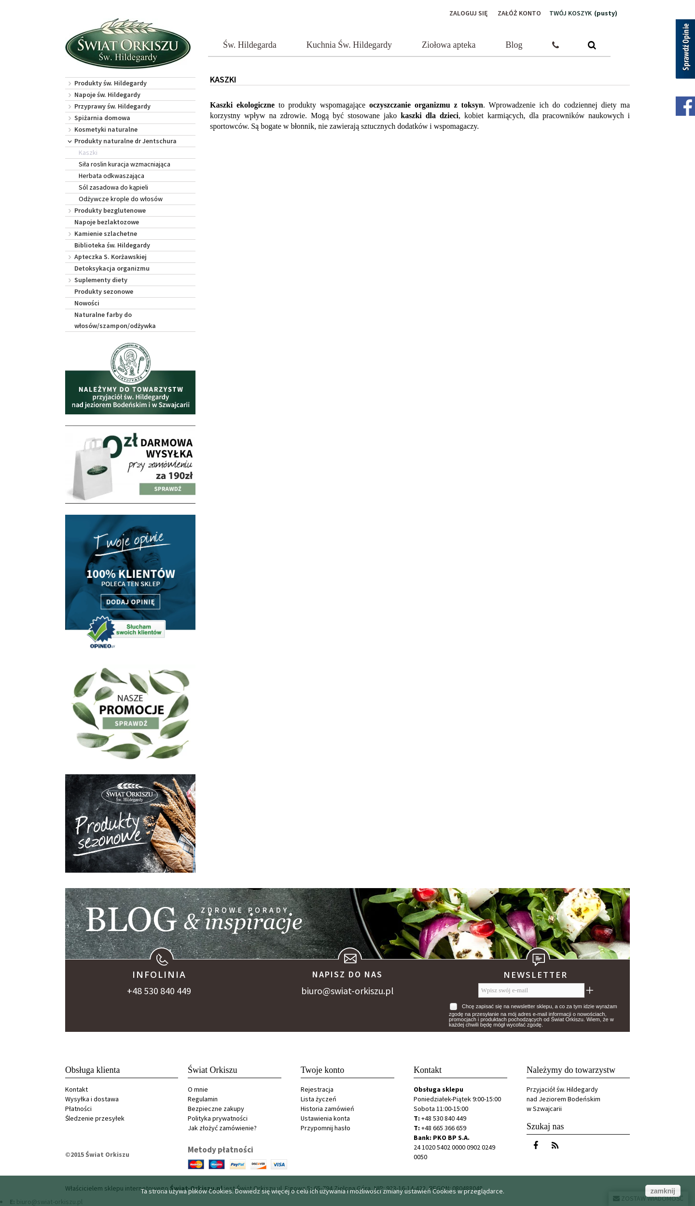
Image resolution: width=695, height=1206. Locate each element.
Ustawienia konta (325, 1118)
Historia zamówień (327, 1108)
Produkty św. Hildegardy (110, 83)
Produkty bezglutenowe (110, 210)
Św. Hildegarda (250, 45)
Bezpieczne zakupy (216, 1108)
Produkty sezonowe (103, 291)
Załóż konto (519, 13)
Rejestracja (317, 1089)
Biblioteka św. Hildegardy (112, 245)
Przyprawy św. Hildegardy (112, 106)
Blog (514, 45)
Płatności (78, 1108)
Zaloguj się (468, 13)
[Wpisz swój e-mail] (531, 990)
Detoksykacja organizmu (112, 268)
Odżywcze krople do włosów (121, 198)
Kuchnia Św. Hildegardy (349, 45)
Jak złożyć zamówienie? (222, 1128)
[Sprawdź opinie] (685, 50)
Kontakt (76, 1089)
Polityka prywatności (218, 1118)
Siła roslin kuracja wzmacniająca (124, 164)
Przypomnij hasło (325, 1128)
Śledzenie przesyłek (95, 1118)
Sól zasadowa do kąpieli (113, 187)
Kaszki (88, 152)
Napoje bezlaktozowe (106, 222)
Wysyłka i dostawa (92, 1099)
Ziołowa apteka (448, 45)
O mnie (198, 1089)
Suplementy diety (100, 279)
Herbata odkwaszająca (111, 175)
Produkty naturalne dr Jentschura (125, 141)
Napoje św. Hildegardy (107, 94)
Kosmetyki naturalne (106, 129)
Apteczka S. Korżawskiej (110, 256)
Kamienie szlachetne (105, 233)
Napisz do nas (347, 974)
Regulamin (203, 1099)
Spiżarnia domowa (102, 117)
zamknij (663, 1191)
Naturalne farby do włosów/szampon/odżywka (115, 320)
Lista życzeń (318, 1099)
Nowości (86, 303)
